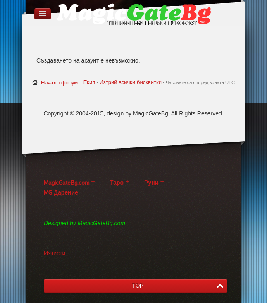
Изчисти (54, 253)
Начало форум (59, 82)
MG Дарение (61, 193)
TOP (137, 286)
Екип (89, 82)
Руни (151, 183)
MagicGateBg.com (66, 183)
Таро (117, 183)
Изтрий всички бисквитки (130, 82)
